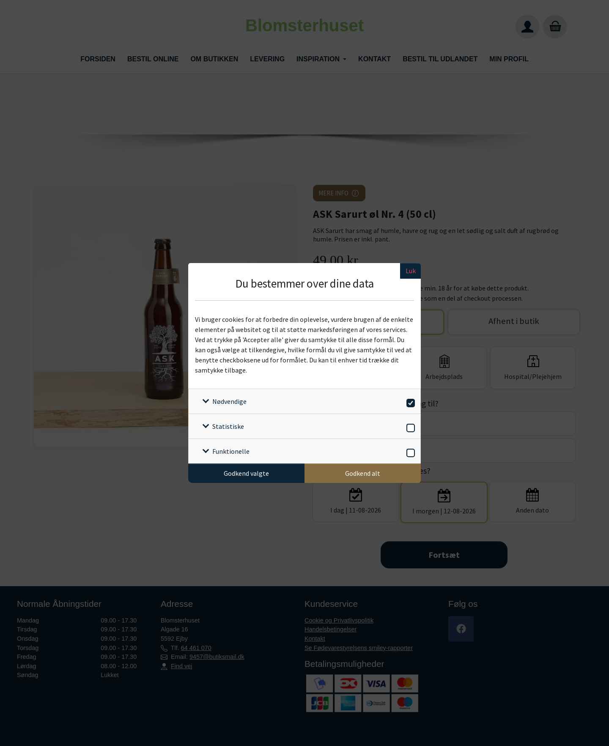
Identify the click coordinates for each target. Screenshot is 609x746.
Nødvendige (229, 401)
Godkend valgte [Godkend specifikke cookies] (246, 473)
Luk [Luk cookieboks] (411, 270)
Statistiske (228, 426)
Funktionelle (231, 451)
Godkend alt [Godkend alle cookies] (362, 473)
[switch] (409, 401)
